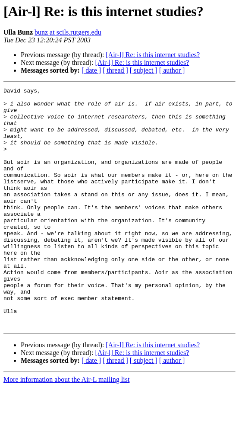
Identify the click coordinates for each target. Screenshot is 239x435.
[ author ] (172, 70)
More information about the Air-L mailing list (66, 427)
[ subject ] (143, 70)
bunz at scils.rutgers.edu (68, 32)
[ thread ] (115, 70)
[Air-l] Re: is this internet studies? (153, 54)
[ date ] (91, 70)
